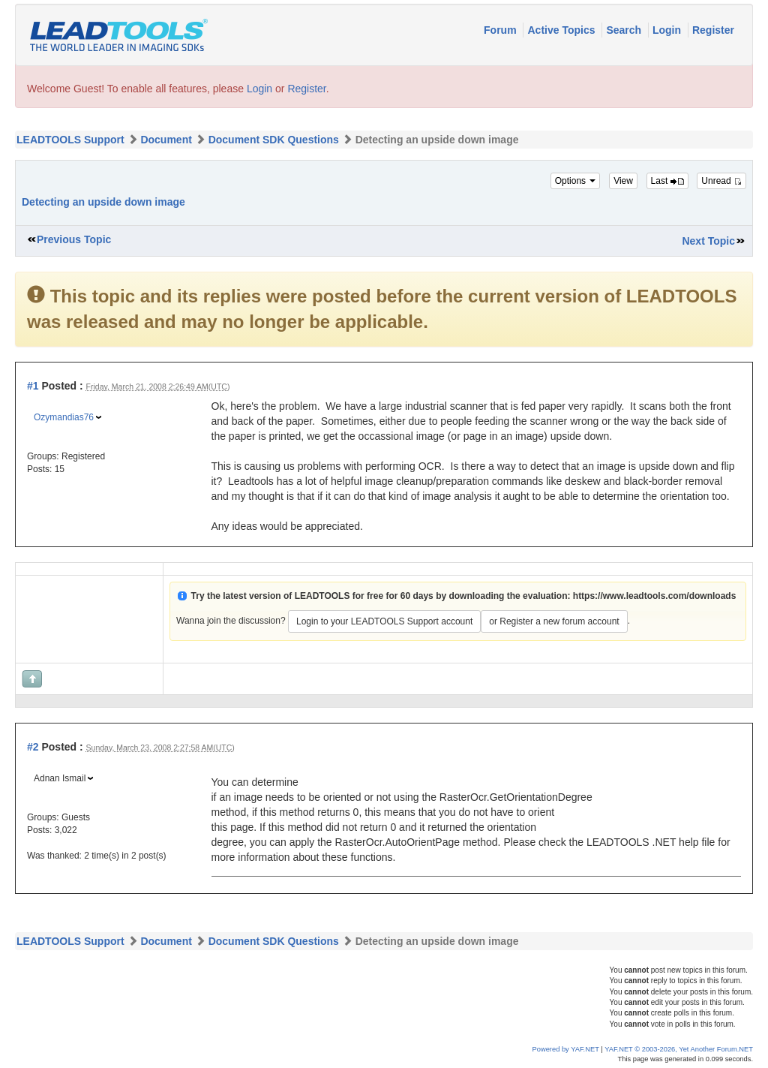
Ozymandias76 (64, 417)
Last (667, 181)
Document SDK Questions (273, 140)
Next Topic (708, 241)
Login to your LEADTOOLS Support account (384, 621)
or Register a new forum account (554, 621)
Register (713, 30)
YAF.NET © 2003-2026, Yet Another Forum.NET (678, 1049)
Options (575, 181)
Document (165, 140)
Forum (501, 30)
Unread (721, 181)
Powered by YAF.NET (565, 1049)
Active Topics (562, 30)
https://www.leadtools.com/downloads (654, 596)
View (623, 181)
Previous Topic (74, 239)
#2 (33, 747)
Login (668, 30)
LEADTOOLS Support (70, 140)
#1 (33, 386)
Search (625, 30)
